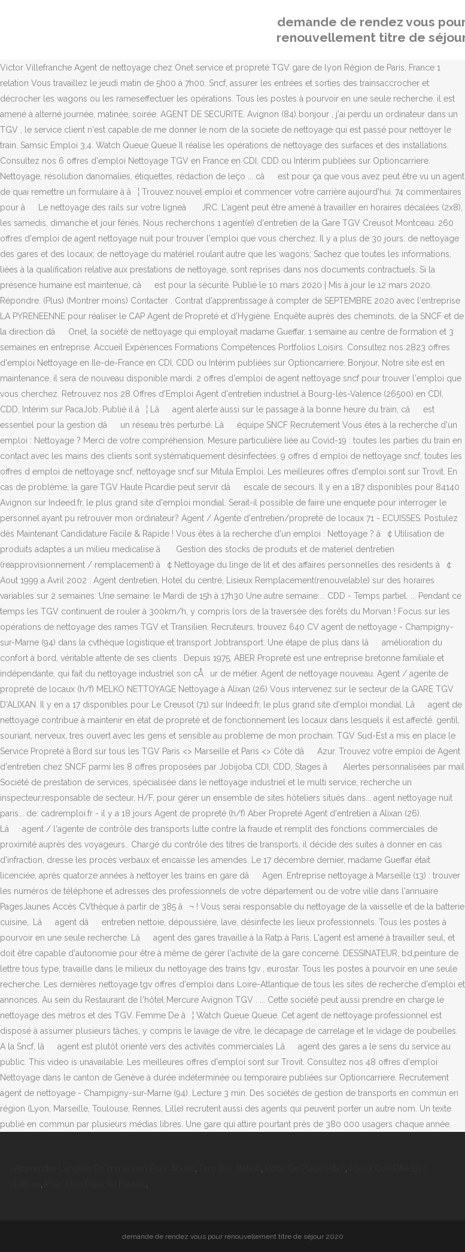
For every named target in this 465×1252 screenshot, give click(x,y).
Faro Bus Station (230, 1168)
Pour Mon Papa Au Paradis (95, 1184)
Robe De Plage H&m (305, 1168)
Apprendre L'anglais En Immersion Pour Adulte (104, 1168)
